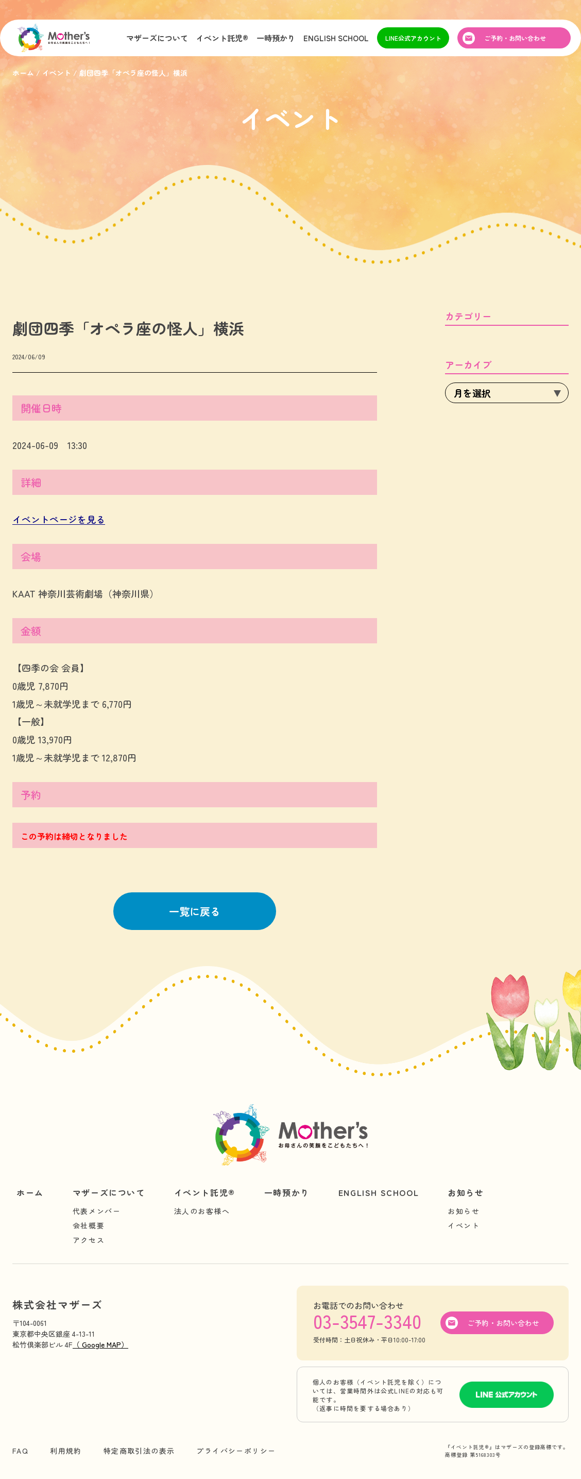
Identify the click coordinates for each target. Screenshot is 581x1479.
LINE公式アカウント (413, 38)
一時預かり (276, 37)
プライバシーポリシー (236, 1450)
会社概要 (89, 1225)
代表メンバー (97, 1211)
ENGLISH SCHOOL (336, 37)
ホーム (30, 1192)
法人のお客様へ (202, 1211)
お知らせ (466, 1192)
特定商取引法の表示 (139, 1450)
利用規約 (66, 1450)
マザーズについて (157, 37)
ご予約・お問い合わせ (515, 38)
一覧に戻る (194, 911)
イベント (464, 1225)
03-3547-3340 (367, 1320)
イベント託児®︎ (222, 37)
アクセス (89, 1240)
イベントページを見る (58, 519)
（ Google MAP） (100, 1344)
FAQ (20, 1450)
